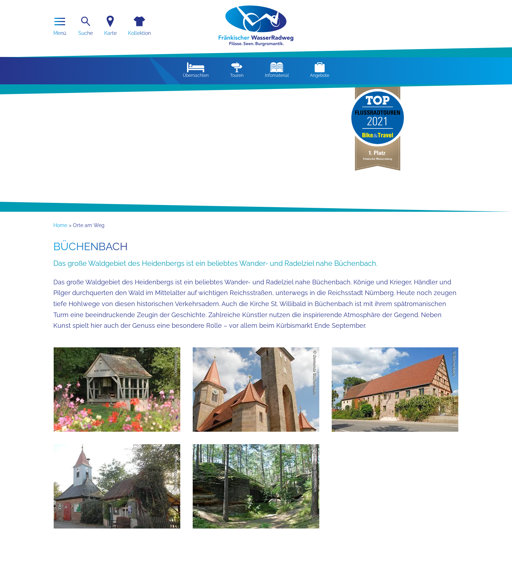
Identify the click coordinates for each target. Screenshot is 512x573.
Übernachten (196, 70)
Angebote (319, 70)
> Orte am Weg (87, 225)
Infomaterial (277, 70)
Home (60, 225)
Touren (237, 70)
